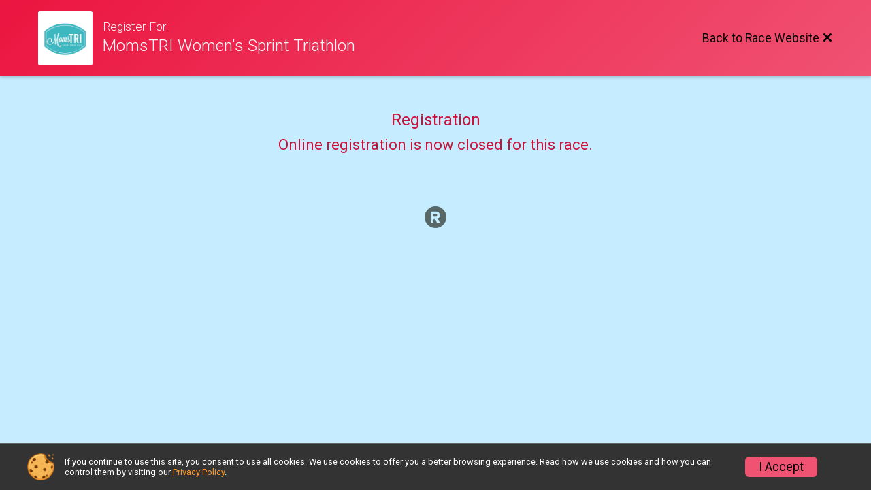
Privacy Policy (199, 472)
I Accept (781, 467)
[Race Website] (70, 38)
